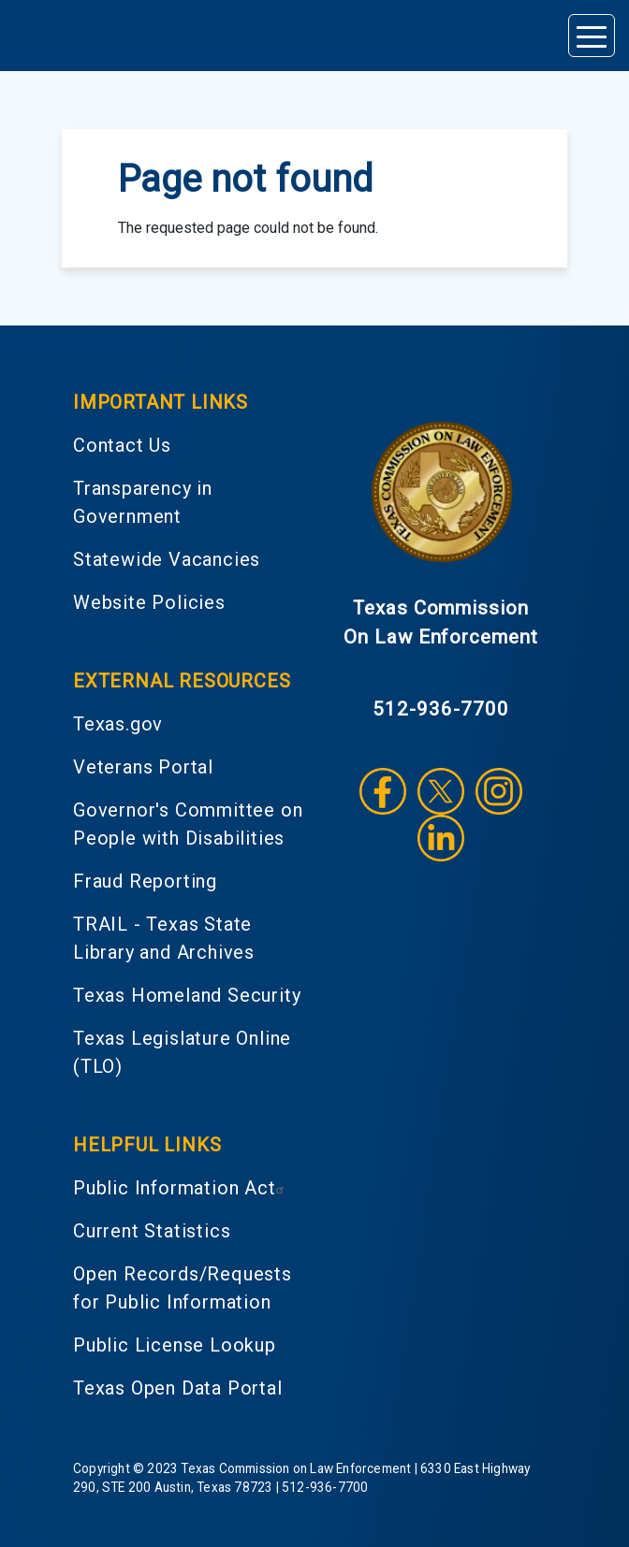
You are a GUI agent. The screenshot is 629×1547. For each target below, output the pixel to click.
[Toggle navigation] (591, 35)
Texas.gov (118, 724)
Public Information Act (181, 1188)
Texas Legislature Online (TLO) (182, 1052)
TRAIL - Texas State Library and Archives (164, 938)
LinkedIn (440, 838)
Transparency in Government (142, 502)
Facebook (382, 791)
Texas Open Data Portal (178, 1388)
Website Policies (149, 602)
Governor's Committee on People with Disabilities (187, 824)
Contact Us (122, 445)
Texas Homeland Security (186, 995)
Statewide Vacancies (166, 559)
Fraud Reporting (145, 881)
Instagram (498, 791)
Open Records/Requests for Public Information (182, 1288)
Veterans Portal (143, 767)
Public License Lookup (174, 1345)
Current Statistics (151, 1231)
